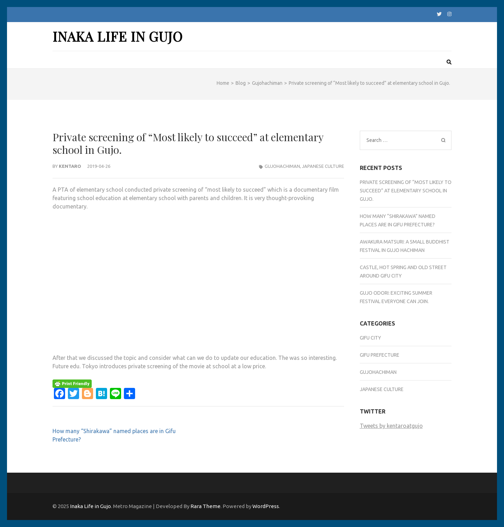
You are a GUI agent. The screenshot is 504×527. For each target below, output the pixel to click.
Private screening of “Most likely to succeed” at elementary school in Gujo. (405, 190)
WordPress (265, 506)
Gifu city (370, 338)
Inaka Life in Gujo (117, 36)
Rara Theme (205, 506)
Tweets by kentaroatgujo (391, 426)
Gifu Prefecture (379, 355)
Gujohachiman (282, 166)
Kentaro (70, 166)
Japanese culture (323, 166)
